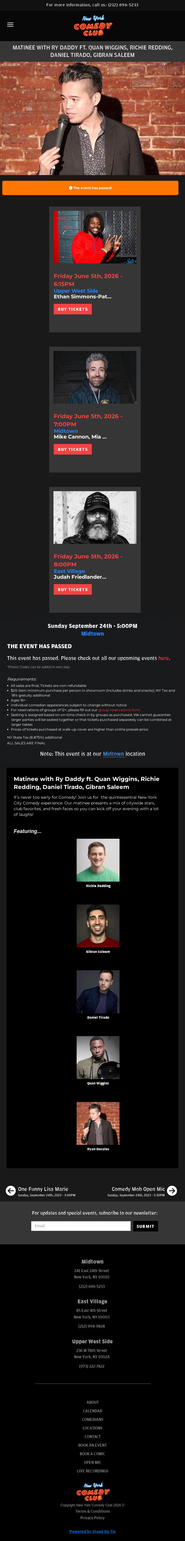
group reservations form (119, 710)
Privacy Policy (92, 1518)
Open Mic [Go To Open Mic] (92, 1462)
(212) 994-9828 (91, 1326)
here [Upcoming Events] (163, 658)
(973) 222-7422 (91, 1366)
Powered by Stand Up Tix (92, 1531)
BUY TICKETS (73, 309)
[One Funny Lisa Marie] (40, 1191)
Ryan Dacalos (98, 1149)
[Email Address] (81, 1226)
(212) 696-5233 (123, 5)
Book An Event (92, 1445)
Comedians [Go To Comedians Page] (92, 1419)
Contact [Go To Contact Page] (93, 1436)
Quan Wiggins (98, 1083)
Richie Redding (98, 886)
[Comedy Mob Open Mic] (142, 1191)
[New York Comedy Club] (92, 25)
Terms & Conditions (92, 1511)
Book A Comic (92, 1453)
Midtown (114, 754)
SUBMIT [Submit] (146, 1226)
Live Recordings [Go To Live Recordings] (92, 1471)
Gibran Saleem (98, 952)
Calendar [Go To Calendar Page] (92, 1411)
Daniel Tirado (98, 1018)
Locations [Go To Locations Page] (92, 1428)
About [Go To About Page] (93, 1402)
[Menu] (10, 24)
